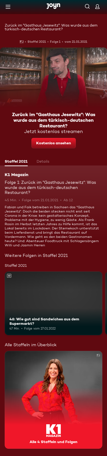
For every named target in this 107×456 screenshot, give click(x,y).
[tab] (16, 162)
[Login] (97, 6)
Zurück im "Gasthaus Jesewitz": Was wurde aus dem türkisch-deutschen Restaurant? (51, 27)
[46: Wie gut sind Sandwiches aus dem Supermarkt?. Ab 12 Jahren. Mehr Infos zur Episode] (53, 303)
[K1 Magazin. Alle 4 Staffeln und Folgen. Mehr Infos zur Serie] (53, 400)
